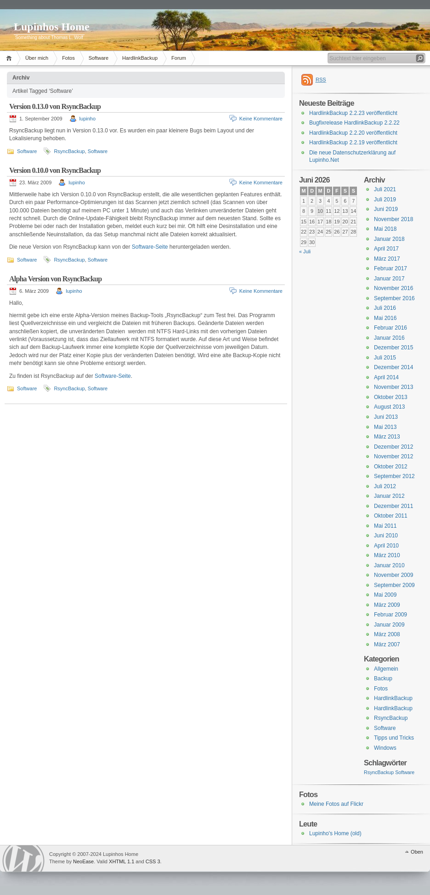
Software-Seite (150, 247)
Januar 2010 (389, 565)
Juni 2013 (386, 417)
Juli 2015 (385, 357)
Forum (178, 58)
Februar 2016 (390, 328)
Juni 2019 (386, 209)
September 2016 (394, 298)
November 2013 (393, 387)
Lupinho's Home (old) (335, 833)
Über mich (36, 58)
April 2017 (386, 248)
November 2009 (393, 575)
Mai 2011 (385, 526)
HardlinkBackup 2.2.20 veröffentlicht (353, 133)
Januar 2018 (389, 239)
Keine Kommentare (261, 118)
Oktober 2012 (390, 466)
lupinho (87, 118)
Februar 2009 (390, 614)
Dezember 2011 (393, 506)
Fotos (68, 58)
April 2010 (386, 545)
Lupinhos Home (52, 27)
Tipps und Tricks (394, 738)
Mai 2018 (385, 229)
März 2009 (387, 605)
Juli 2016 (385, 308)
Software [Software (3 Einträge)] (404, 772)
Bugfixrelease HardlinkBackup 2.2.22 (354, 123)
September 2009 (394, 585)
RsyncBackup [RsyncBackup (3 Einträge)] (379, 772)
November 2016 (393, 288)
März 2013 (387, 436)
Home (10, 58)
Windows (385, 748)
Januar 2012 (389, 496)
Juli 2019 (385, 199)
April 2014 (386, 377)
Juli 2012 (385, 486)
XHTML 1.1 (121, 861)
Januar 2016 (389, 338)
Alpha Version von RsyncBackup (55, 279)
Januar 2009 (389, 624)
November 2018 (393, 219)
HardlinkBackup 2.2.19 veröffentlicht (353, 142)
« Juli (305, 251)
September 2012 (394, 476)
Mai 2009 (385, 595)
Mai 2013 (385, 427)
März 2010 (387, 555)
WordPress (23, 858)
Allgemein (386, 669)
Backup (383, 678)
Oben (417, 852)
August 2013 (389, 407)
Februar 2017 (390, 268)
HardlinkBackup (140, 58)
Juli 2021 (385, 189)
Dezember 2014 (393, 367)
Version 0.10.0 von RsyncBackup (55, 170)
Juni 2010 (386, 535)
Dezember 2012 (393, 447)
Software (98, 58)
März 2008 (387, 634)
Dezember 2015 (393, 347)
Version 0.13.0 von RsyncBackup (55, 106)
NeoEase (83, 861)
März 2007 (387, 644)
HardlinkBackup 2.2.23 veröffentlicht (353, 113)
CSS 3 (153, 861)
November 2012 (393, 456)
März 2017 (387, 259)
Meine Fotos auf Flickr (336, 804)
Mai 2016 (385, 318)
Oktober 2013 (390, 397)
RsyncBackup (69, 151)
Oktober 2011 (390, 516)
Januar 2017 (389, 278)
